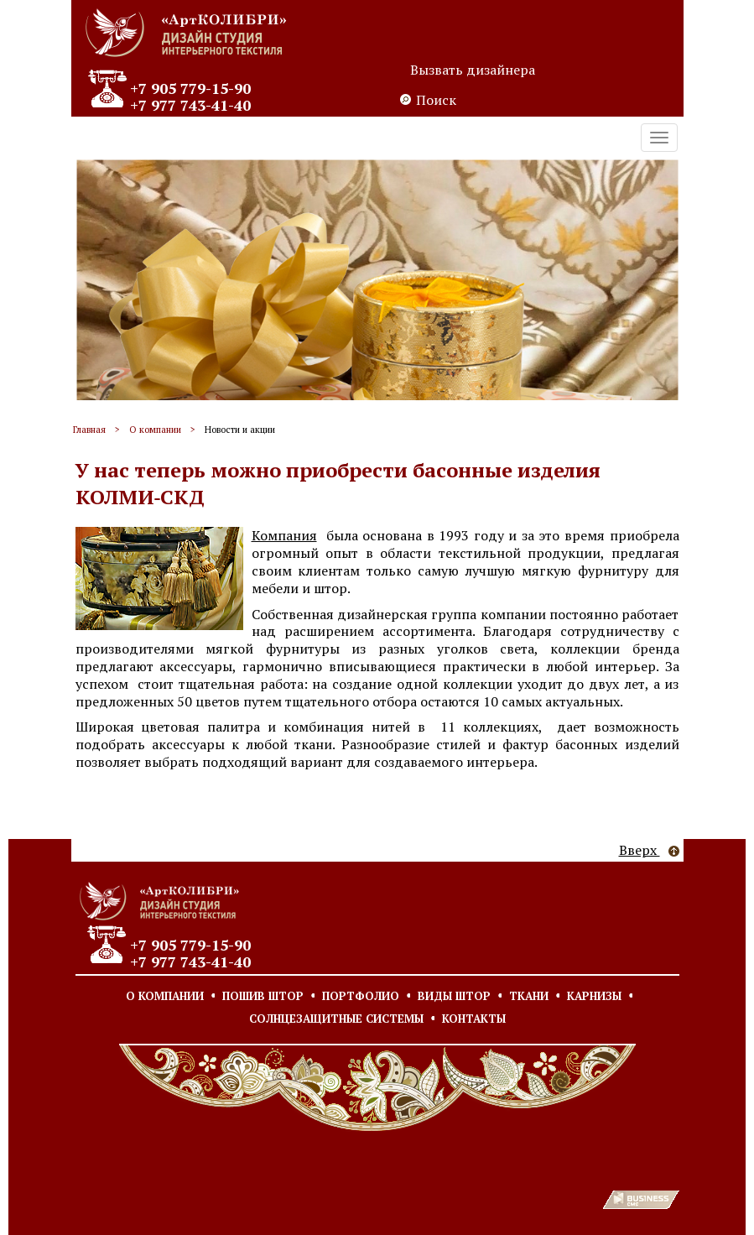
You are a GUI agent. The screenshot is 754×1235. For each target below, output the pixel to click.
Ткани (529, 995)
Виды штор (454, 995)
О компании (155, 429)
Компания (284, 535)
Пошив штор (263, 995)
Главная (89, 429)
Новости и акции (240, 429)
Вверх (649, 850)
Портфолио (360, 995)
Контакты (474, 1018)
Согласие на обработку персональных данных (257, 1157)
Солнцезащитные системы (336, 1018)
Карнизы (594, 995)
